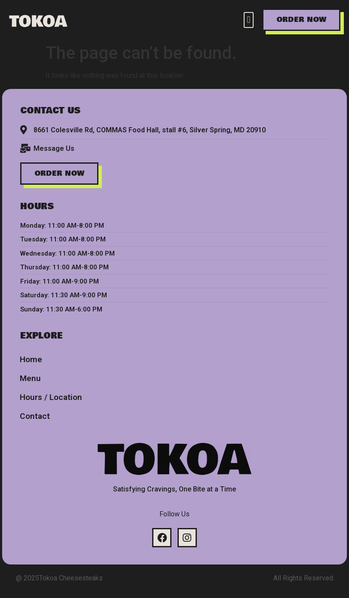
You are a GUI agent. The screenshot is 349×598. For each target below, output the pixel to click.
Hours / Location (51, 397)
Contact (35, 416)
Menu (30, 378)
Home (31, 359)
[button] (249, 20)
